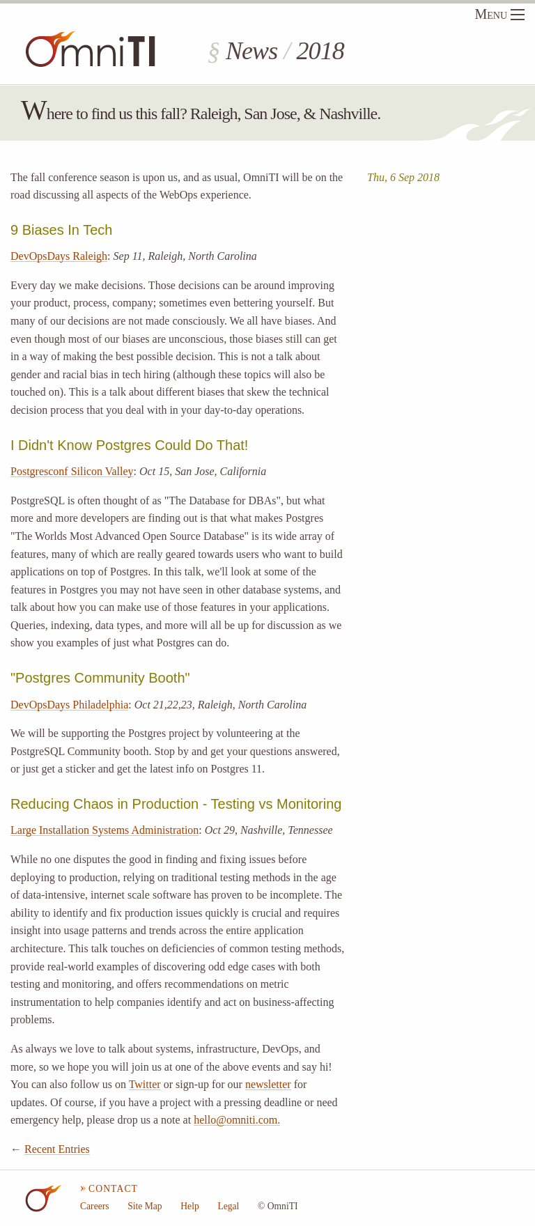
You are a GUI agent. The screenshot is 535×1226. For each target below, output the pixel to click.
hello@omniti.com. (237, 1120)
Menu (499, 14)
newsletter (268, 1084)
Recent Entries (57, 1149)
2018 (319, 51)
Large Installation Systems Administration (104, 830)
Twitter (145, 1084)
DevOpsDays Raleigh (58, 256)
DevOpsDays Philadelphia (69, 705)
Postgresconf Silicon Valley (72, 471)
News (251, 51)
